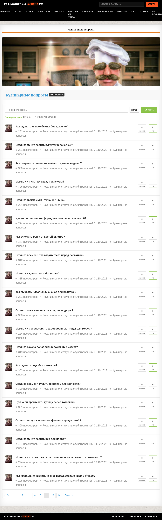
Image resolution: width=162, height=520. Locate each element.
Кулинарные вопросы (81, 29)
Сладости (87, 11)
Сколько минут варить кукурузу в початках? (44, 145)
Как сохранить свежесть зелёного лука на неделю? (48, 163)
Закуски (59, 11)
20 (59, 495)
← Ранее (8, 495)
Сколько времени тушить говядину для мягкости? (48, 383)
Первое (18, 11)
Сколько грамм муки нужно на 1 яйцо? (40, 200)
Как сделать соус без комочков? (36, 365)
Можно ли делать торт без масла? (37, 273)
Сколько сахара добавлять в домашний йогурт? (46, 347)
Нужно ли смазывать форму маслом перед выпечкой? (50, 218)
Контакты (152, 516)
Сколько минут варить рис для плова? (40, 439)
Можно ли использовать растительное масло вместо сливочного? (58, 457)
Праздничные (105, 11)
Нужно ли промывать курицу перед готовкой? (45, 402)
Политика (135, 516)
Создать (149, 109)
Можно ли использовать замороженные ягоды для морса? (53, 328)
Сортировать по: (18, 117)
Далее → (69, 495)
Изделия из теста (73, 14)
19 (53, 495)
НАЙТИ (151, 4)
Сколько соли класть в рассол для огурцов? (44, 310)
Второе (30, 11)
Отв (153, 128)
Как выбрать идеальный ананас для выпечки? (45, 292)
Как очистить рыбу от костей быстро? (40, 236)
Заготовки (44, 11)
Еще (133, 11)
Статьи (144, 11)
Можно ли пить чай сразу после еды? (39, 181)
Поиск (134, 109)
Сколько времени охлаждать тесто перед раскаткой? (49, 255)
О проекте (119, 516)
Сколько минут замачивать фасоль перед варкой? (48, 420)
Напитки (122, 11)
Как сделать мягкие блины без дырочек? (42, 126)
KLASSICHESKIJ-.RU (23, 4)
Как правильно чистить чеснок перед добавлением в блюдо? (55, 475)
